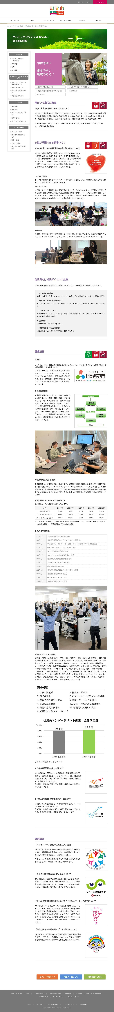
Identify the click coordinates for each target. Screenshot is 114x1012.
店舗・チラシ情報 (55, 993)
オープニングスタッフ (19, 121)
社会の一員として (71, 977)
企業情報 (68, 993)
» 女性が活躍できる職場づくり (81, 87)
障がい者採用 (16, 118)
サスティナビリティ (47, 977)
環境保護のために (95, 977)
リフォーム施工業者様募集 (19, 147)
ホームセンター (16, 993)
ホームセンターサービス (94, 993)
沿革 (13, 67)
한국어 (89, 2)
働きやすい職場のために (19, 92)
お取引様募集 (16, 143)
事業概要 (14, 64)
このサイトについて (68, 1004)
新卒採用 (14, 109)
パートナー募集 (17, 132)
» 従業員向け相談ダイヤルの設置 (49, 91)
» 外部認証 (41, 94)
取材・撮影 (15, 140)
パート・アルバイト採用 (19, 114)
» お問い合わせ (100, 2)
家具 (27, 993)
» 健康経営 (73, 91)
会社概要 (14, 70)
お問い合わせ (82, 1004)
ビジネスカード (58, 997)
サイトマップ (40, 1004)
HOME (29, 1004)
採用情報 (14, 106)
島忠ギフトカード (73, 997)
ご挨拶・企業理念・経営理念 (17, 60)
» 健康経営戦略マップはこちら (49, 762)
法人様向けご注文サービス (19, 136)
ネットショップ (39, 993)
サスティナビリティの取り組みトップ (19, 83)
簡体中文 (80, 2)
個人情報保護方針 (53, 1004)
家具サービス (43, 997)
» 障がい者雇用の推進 (45, 87)
